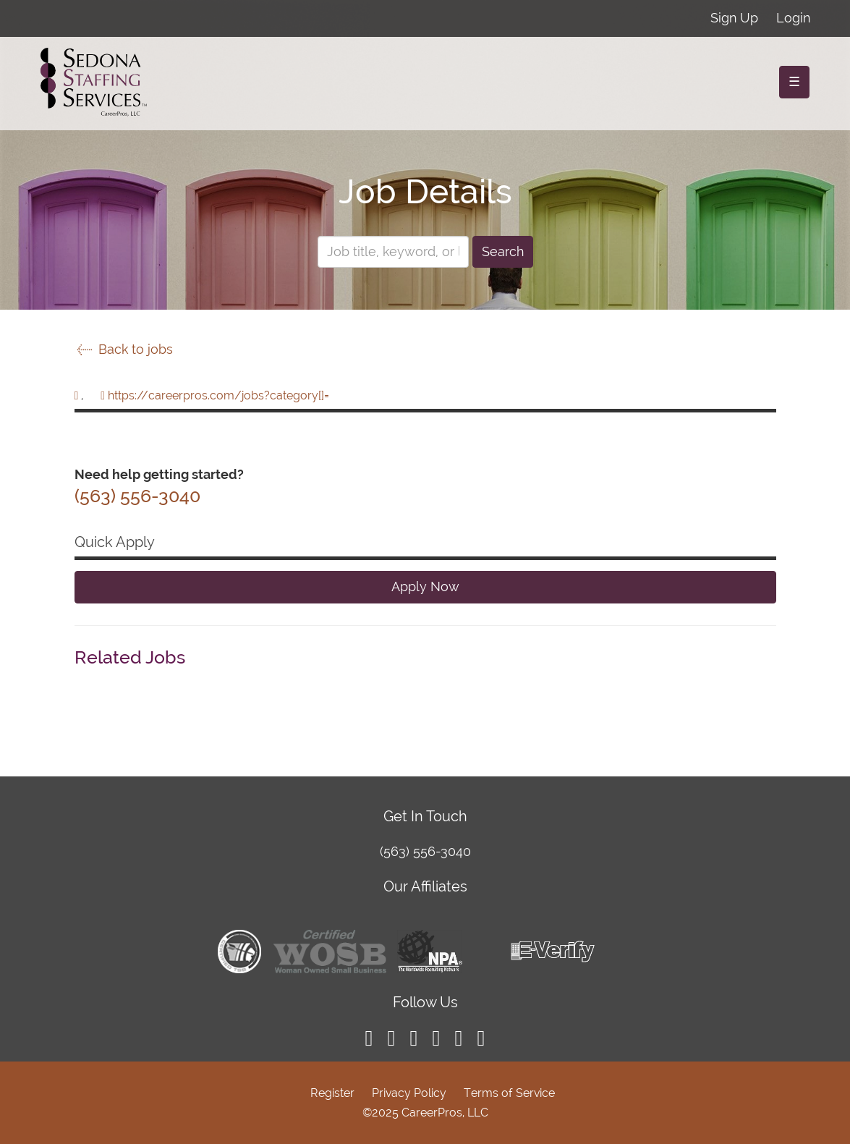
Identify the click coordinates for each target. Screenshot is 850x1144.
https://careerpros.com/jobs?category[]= (218, 395)
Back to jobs (124, 349)
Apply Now (425, 586)
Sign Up (734, 17)
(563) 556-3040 (425, 851)
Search (503, 251)
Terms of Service (509, 1093)
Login (793, 17)
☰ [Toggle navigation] (794, 81)
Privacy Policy (409, 1093)
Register (332, 1093)
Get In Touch (425, 816)
